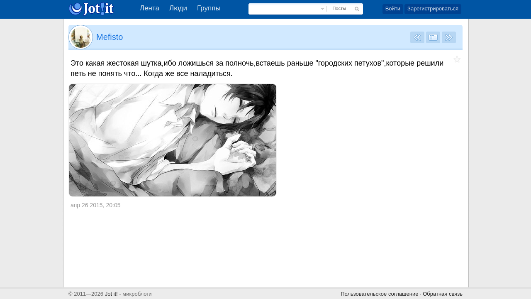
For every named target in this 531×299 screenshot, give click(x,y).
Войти (392, 8)
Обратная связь (443, 294)
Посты (339, 8)
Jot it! (111, 294)
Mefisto (109, 37)
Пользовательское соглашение (379, 294)
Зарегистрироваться (432, 8)
